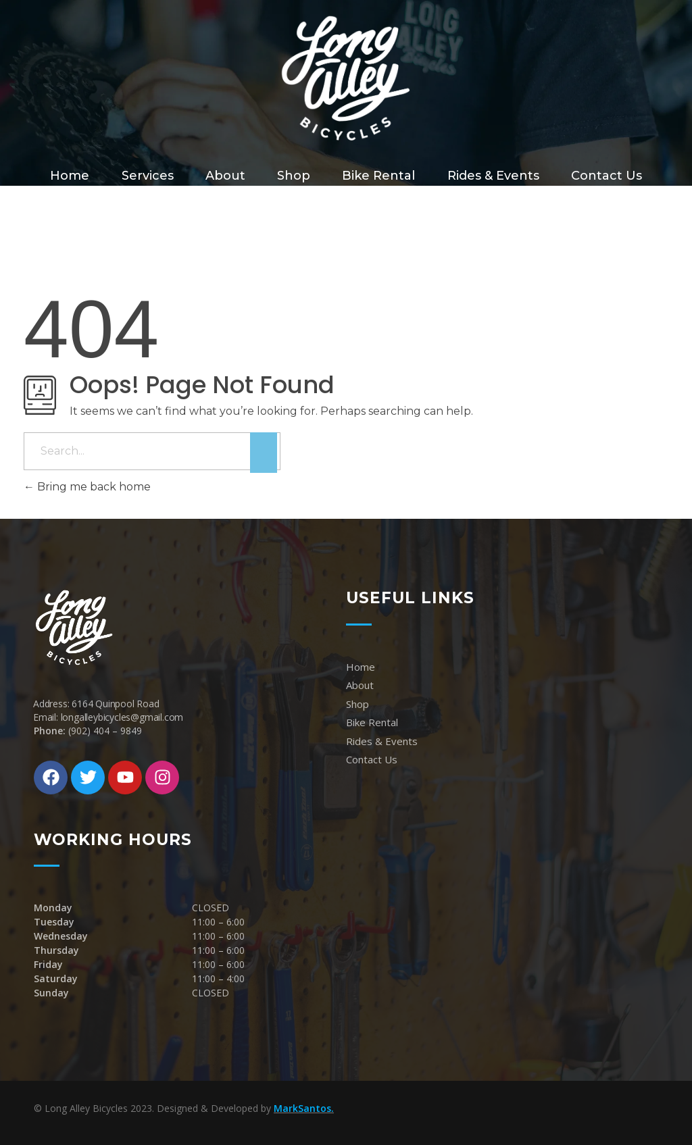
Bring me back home (87, 486)
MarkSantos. (304, 1108)
